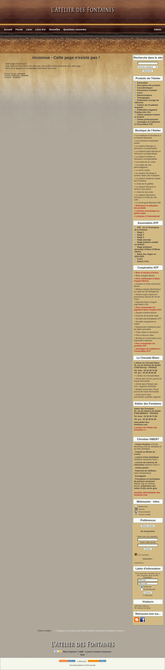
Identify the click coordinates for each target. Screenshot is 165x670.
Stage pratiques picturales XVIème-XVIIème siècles (147, 249)
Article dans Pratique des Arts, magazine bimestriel (146, 385)
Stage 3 (139, 237)
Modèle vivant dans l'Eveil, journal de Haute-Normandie (146, 390)
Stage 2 (139, 235)
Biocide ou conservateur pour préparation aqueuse (147, 339)
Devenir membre (148, 526)
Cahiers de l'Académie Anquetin (146, 106)
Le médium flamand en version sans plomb (145, 188)
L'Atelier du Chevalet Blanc (147, 376)
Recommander (144, 512)
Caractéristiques (143, 88)
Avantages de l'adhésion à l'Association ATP (147, 123)
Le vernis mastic (143, 170)
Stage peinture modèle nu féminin (146, 243)
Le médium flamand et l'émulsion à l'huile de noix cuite (145, 197)
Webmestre (143, 507)
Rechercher (148, 71)
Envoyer (148, 549)
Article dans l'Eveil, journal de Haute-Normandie (147, 380)
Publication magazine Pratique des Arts (145, 111)
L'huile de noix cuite (144, 192)
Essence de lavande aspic (147, 316)
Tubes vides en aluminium (147, 332)
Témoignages (142, 98)
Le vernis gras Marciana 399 (148, 203)
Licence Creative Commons (98, 652)
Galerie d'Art (141, 261)
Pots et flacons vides (145, 335)
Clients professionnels (146, 119)
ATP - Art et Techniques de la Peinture (146, 228)
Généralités (141, 83)
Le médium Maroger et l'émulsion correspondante (145, 147)
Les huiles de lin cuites (146, 162)
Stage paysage (142, 240)
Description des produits (147, 85)
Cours (138, 93)
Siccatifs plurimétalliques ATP (148, 319)
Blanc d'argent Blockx (145, 276)
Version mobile (144, 514)
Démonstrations (143, 95)
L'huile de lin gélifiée (144, 184)
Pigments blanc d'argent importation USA (145, 303)
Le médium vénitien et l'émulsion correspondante (145, 158)
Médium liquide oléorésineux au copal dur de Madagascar (147, 290)
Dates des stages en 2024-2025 (145, 255)
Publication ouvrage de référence (146, 101)
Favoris (141, 509)
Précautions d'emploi (145, 90)
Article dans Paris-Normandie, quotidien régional (147, 395)
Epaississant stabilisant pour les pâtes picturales (147, 328)
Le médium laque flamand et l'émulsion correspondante (147, 152)
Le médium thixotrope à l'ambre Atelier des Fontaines (146, 174)
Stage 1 (139, 232)
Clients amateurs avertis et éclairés (147, 116)
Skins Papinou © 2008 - (73, 652)
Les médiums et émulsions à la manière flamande (147, 136)
